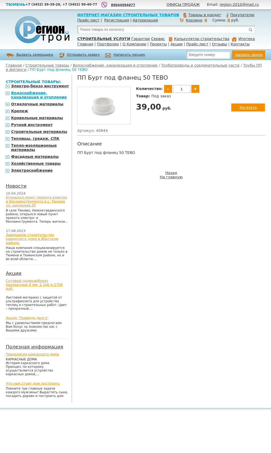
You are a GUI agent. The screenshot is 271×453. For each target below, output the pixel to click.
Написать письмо (125, 55)
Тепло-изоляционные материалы (34, 147)
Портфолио (108, 44)
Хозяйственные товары (36, 163)
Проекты (158, 44)
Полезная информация (34, 347)
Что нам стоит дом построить (33, 383)
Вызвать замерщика (29, 55)
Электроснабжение (32, 170)
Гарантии (140, 39)
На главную (171, 177)
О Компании (134, 44)
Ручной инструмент (32, 125)
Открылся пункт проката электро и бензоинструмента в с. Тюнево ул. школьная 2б (36, 201)
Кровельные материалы (37, 118)
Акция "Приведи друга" (27, 318)
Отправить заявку (79, 55)
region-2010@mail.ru (239, 4)
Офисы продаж (183, 4)
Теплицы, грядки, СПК (35, 138)
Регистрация (116, 20)
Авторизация (145, 20)
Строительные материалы (39, 132)
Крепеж (19, 111)
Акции (176, 44)
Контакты (240, 44)
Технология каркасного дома (32, 354)
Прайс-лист (88, 20)
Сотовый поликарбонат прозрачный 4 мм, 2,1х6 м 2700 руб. (34, 285)
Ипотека (243, 39)
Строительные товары (47, 65)
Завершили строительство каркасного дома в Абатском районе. (32, 239)
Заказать (248, 107)
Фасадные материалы (35, 156)
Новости (16, 186)
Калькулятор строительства (199, 39)
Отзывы (219, 44)
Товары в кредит (202, 15)
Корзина (194, 20)
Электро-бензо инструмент (40, 86)
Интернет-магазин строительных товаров (128, 15)
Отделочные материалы (37, 104)
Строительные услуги (103, 39)
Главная (85, 44)
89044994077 (123, 5)
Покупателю (240, 15)
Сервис (158, 39)
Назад (171, 173)
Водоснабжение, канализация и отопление (115, 65)
